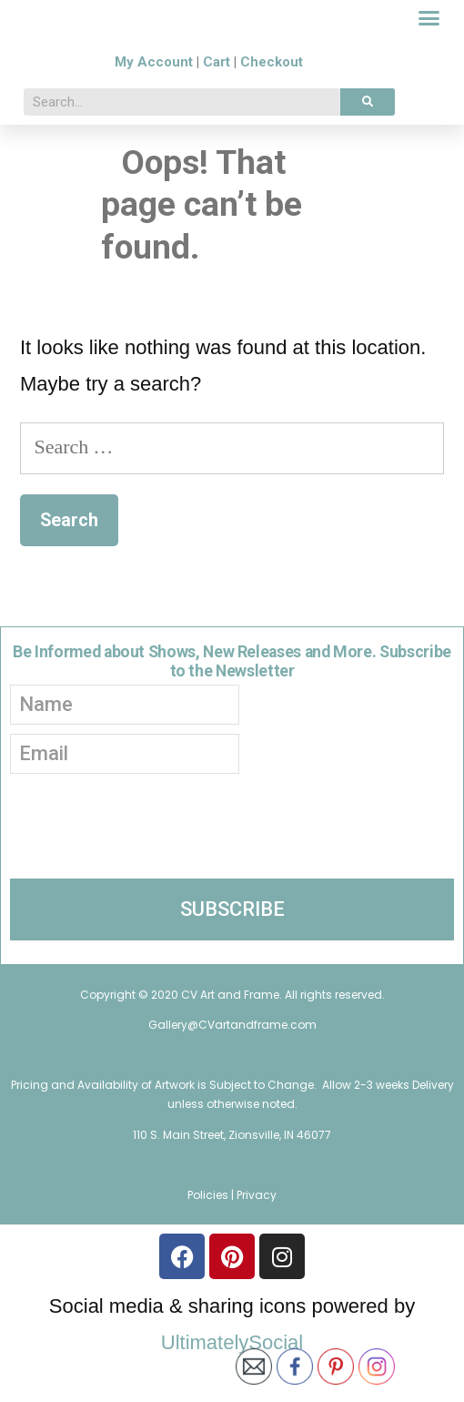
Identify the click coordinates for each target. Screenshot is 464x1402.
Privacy (257, 1236)
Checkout (271, 103)
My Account (154, 103)
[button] (429, 39)
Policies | (212, 1236)
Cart (216, 103)
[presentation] (148, 859)
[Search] (367, 143)
